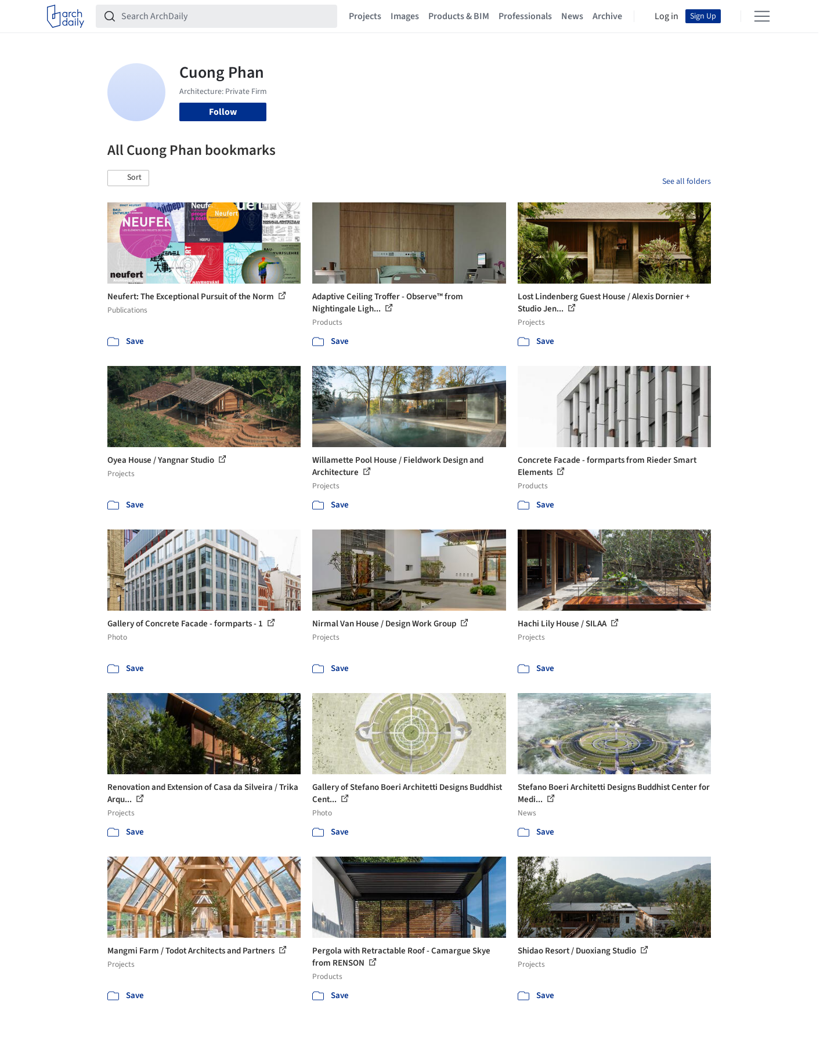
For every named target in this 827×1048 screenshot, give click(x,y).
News (572, 16)
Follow (223, 112)
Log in (666, 16)
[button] (128, 178)
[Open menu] (762, 16)
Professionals (525, 16)
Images (405, 16)
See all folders (686, 181)
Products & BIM (458, 16)
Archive (607, 16)
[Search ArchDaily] (225, 16)
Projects (365, 16)
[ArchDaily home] (65, 16)
